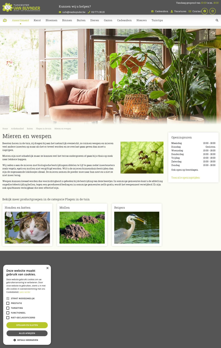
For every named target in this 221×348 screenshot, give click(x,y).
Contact (197, 11)
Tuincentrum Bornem (138, 330)
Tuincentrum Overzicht (119, 343)
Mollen (65, 207)
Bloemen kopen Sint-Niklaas (114, 330)
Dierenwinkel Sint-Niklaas (190, 330)
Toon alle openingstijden (185, 177)
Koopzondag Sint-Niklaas (110, 334)
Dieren (117, 307)
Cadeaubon (161, 11)
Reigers (119, 207)
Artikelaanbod (121, 295)
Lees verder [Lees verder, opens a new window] (25, 292)
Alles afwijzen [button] (27, 333)
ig (215, 11)
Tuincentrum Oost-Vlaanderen (163, 330)
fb (207, 11)
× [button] (47, 268)
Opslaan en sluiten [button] (27, 325)
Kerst (116, 314)
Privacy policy (138, 343)
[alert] (27, 305)
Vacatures (180, 11)
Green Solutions (99, 343)
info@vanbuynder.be (73, 12)
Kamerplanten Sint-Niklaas (86, 330)
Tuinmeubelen (121, 311)
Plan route (179, 318)
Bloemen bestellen (212, 330)
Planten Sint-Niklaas (63, 330)
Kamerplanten (121, 304)
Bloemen (118, 301)
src (217, 23)
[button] (27, 340)
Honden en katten (18, 207)
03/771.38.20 (98, 12)
